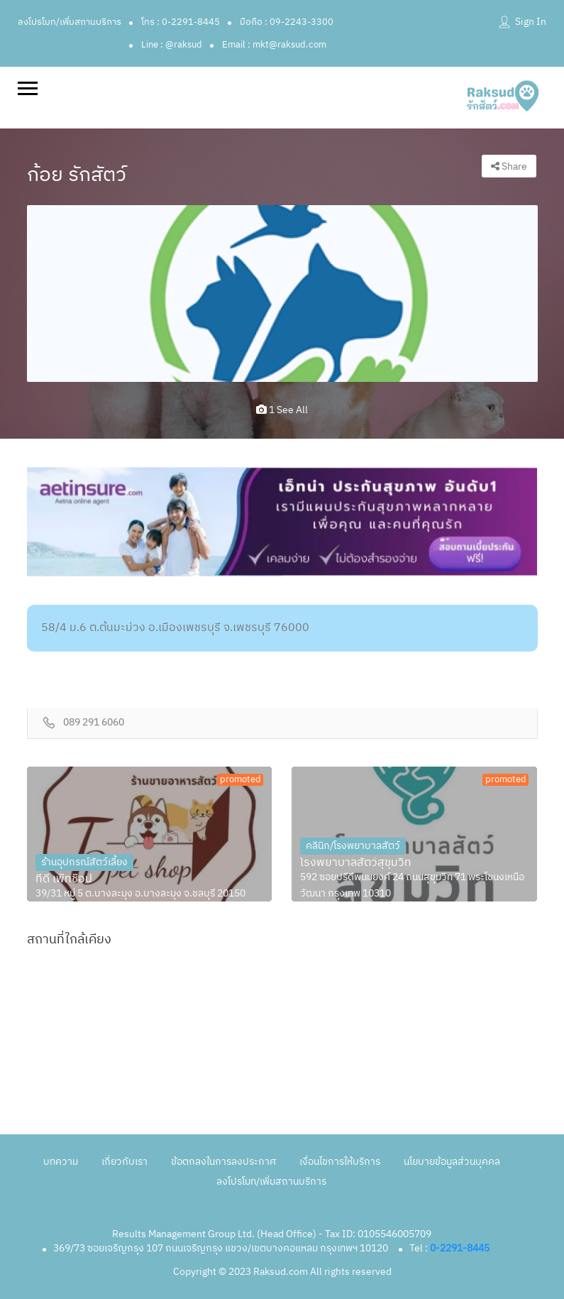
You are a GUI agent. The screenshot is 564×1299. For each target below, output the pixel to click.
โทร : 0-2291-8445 (180, 22)
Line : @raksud (171, 45)
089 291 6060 (93, 723)
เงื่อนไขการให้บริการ (339, 1161)
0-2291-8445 (460, 1248)
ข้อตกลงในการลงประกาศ (223, 1161)
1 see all (282, 410)
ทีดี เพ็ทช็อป (63, 879)
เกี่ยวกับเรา (124, 1161)
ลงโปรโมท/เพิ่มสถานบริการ (69, 22)
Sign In (530, 21)
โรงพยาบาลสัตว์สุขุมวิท (355, 863)
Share (509, 166)
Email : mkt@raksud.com (274, 45)
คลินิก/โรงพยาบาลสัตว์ (353, 846)
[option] (282, 293)
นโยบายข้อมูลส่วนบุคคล (452, 1161)
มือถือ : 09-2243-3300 (286, 22)
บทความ (60, 1161)
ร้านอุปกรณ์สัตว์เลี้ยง (84, 862)
